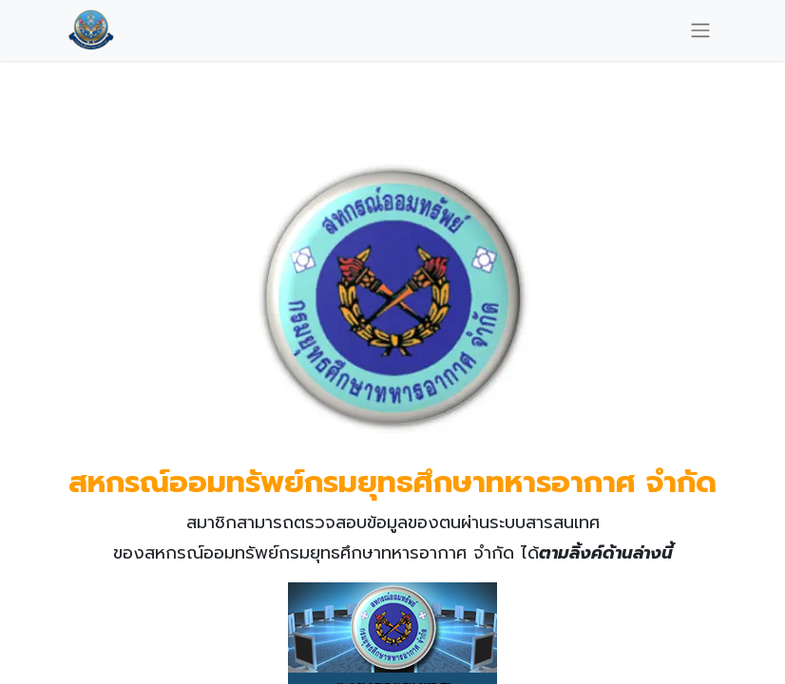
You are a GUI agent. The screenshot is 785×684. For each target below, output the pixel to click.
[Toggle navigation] (700, 30)
